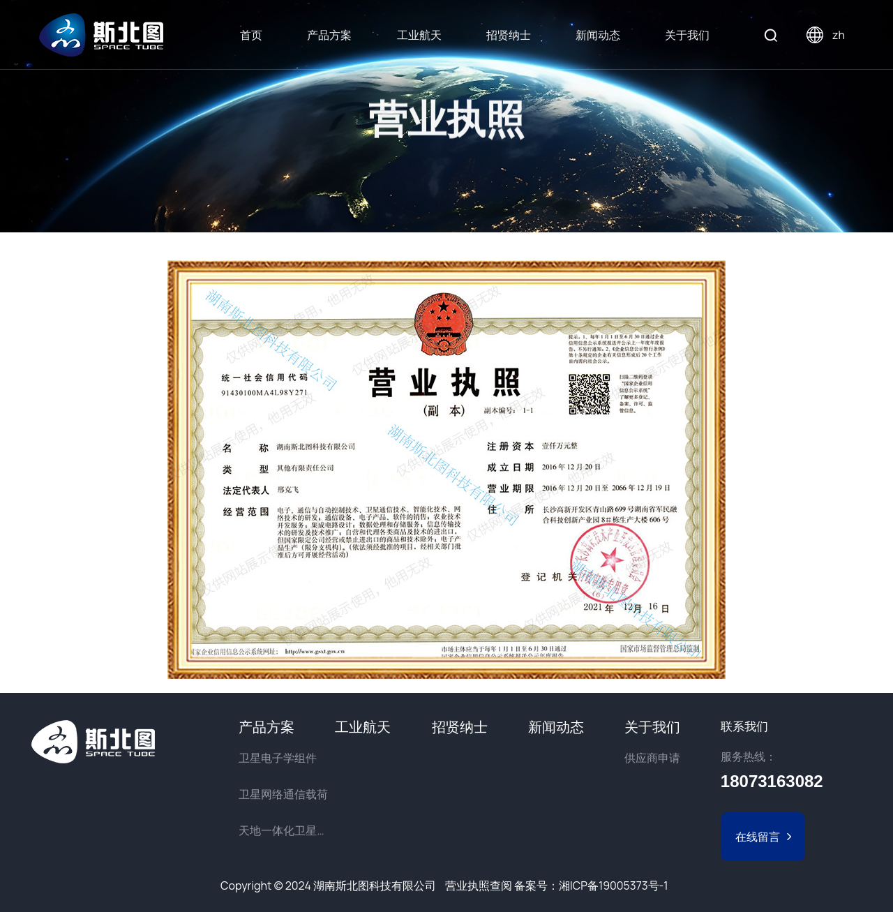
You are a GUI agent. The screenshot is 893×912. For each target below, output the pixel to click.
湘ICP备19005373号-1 (613, 885)
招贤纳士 (508, 35)
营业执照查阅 (478, 885)
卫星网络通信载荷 (283, 794)
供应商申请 (652, 757)
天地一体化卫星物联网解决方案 (287, 830)
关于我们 (687, 35)
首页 (251, 35)
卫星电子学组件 (278, 757)
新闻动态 (598, 35)
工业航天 (419, 35)
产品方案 (329, 35)
